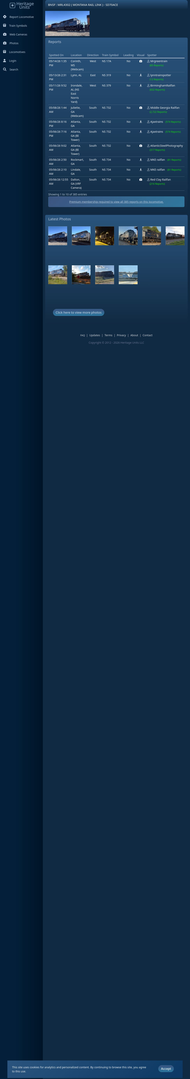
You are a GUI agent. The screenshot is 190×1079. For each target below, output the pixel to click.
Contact (150, 355)
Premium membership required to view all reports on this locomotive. (119, 221)
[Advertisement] (119, 59)
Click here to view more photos (79, 332)
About (137, 355)
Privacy (124, 355)
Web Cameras (15, 34)
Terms (111, 355)
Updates (97, 355)
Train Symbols (15, 25)
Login (9, 61)
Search (10, 69)
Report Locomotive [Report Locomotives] (18, 17)
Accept (166, 1068)
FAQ (85, 355)
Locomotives (14, 52)
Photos (10, 43)
